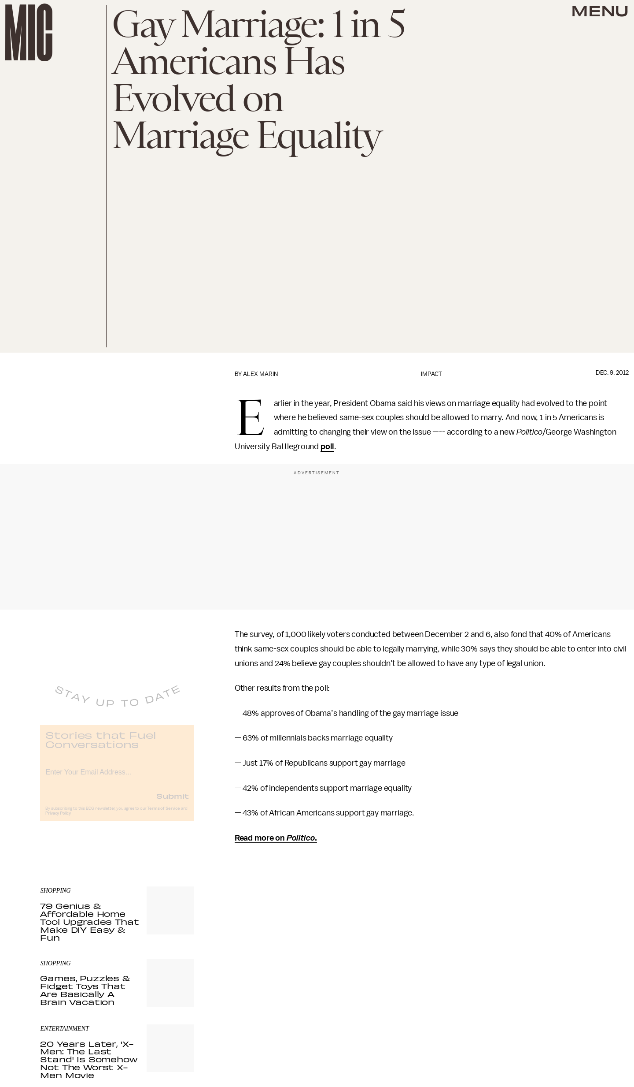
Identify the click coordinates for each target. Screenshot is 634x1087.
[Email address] (117, 776)
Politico (300, 838)
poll (327, 446)
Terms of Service (163, 814)
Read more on (260, 838)
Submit (172, 801)
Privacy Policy (58, 819)
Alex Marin (260, 374)
